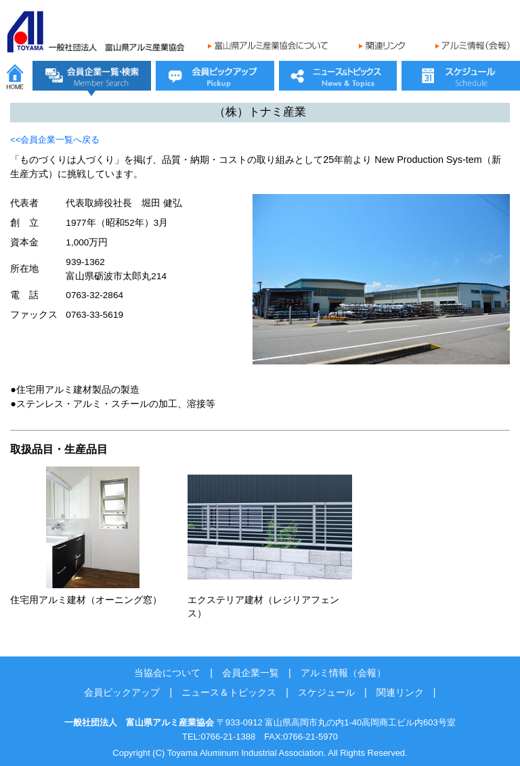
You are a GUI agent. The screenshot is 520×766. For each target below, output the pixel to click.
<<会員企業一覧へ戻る (55, 140)
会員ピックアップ (122, 692)
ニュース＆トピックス (228, 692)
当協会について (167, 672)
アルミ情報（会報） (343, 672)
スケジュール (326, 692)
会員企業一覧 (250, 672)
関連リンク (400, 692)
